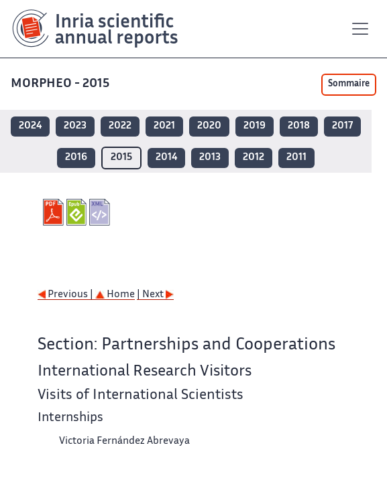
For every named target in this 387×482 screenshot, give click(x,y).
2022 (120, 126)
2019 (254, 126)
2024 (30, 126)
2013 (210, 157)
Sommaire (349, 84)
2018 (299, 126)
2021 (164, 126)
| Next (155, 295)
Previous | (66, 295)
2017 (342, 126)
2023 (75, 126)
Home (115, 295)
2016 (76, 157)
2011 (296, 157)
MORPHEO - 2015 (61, 84)
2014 (166, 157)
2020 (209, 126)
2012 (253, 157)
